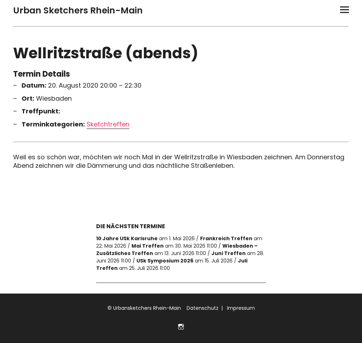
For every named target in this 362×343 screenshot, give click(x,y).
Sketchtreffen (108, 124)
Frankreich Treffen (226, 238)
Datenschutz (201, 308)
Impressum (240, 308)
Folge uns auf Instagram (181, 326)
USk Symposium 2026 (164, 260)
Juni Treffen (228, 253)
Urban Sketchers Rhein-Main (78, 10)
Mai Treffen (148, 245)
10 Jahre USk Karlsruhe (127, 238)
